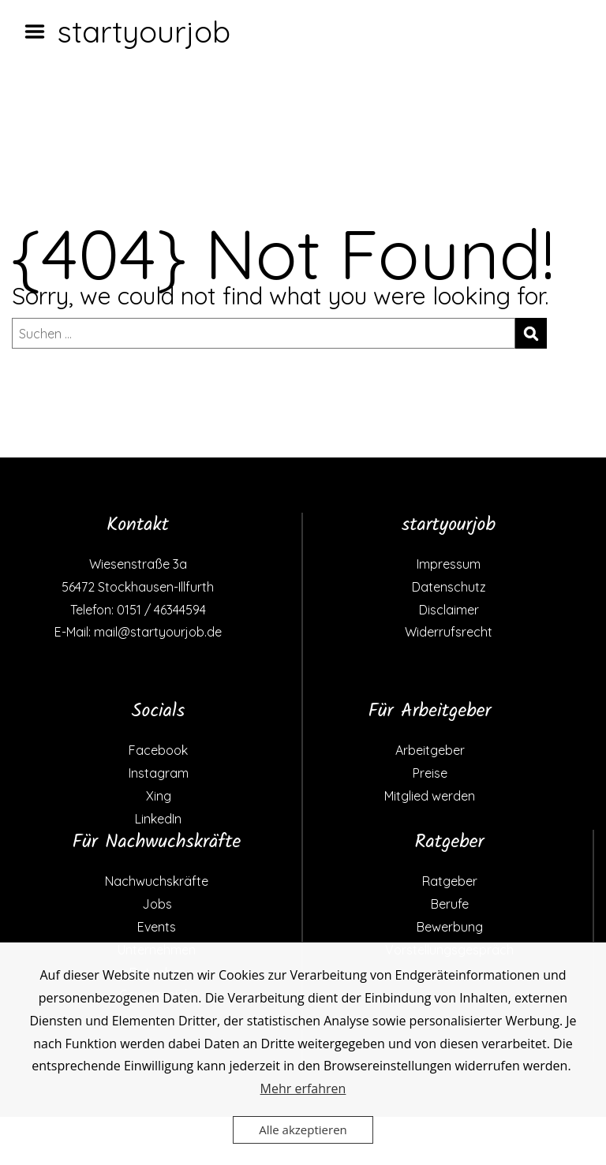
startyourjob (143, 32)
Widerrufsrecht (448, 632)
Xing (158, 796)
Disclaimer (449, 610)
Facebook (158, 750)
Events (156, 927)
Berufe (450, 904)
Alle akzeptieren (303, 1129)
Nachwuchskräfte (156, 881)
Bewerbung (450, 927)
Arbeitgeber (430, 750)
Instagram (159, 773)
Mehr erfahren (303, 1088)
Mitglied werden (429, 796)
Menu (40, 32)
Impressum (449, 564)
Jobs (157, 904)
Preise (430, 773)
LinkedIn (158, 819)
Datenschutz (449, 587)
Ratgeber (449, 881)
